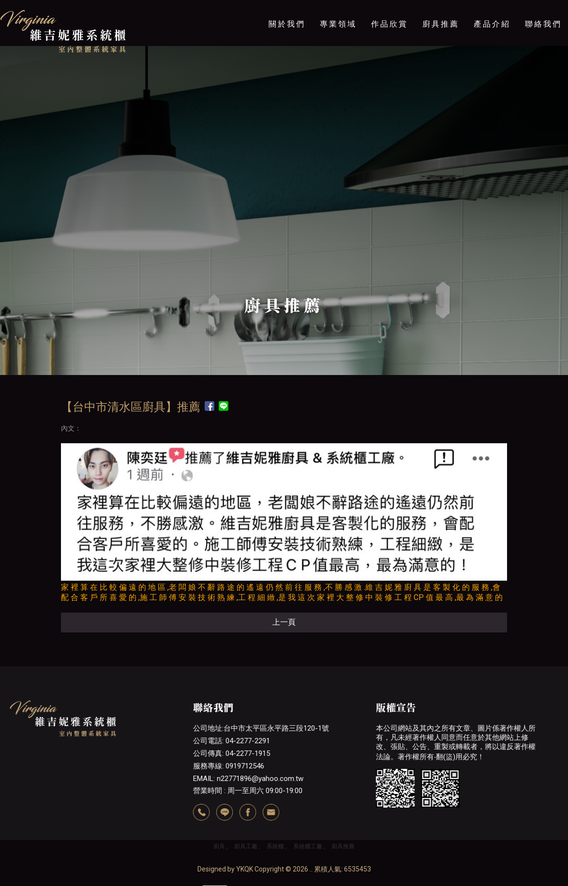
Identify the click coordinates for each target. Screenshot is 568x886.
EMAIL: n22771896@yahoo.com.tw (248, 778)
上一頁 (284, 622)
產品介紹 (492, 24)
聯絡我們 (543, 24)
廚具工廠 (245, 846)
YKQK (244, 869)
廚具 (219, 846)
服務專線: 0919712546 (228, 766)
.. (311, 869)
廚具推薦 (440, 24)
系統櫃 (275, 846)
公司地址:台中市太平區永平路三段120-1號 (261, 728)
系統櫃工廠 (307, 846)
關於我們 (287, 24)
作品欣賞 (389, 24)
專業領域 (338, 24)
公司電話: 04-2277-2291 (231, 740)
